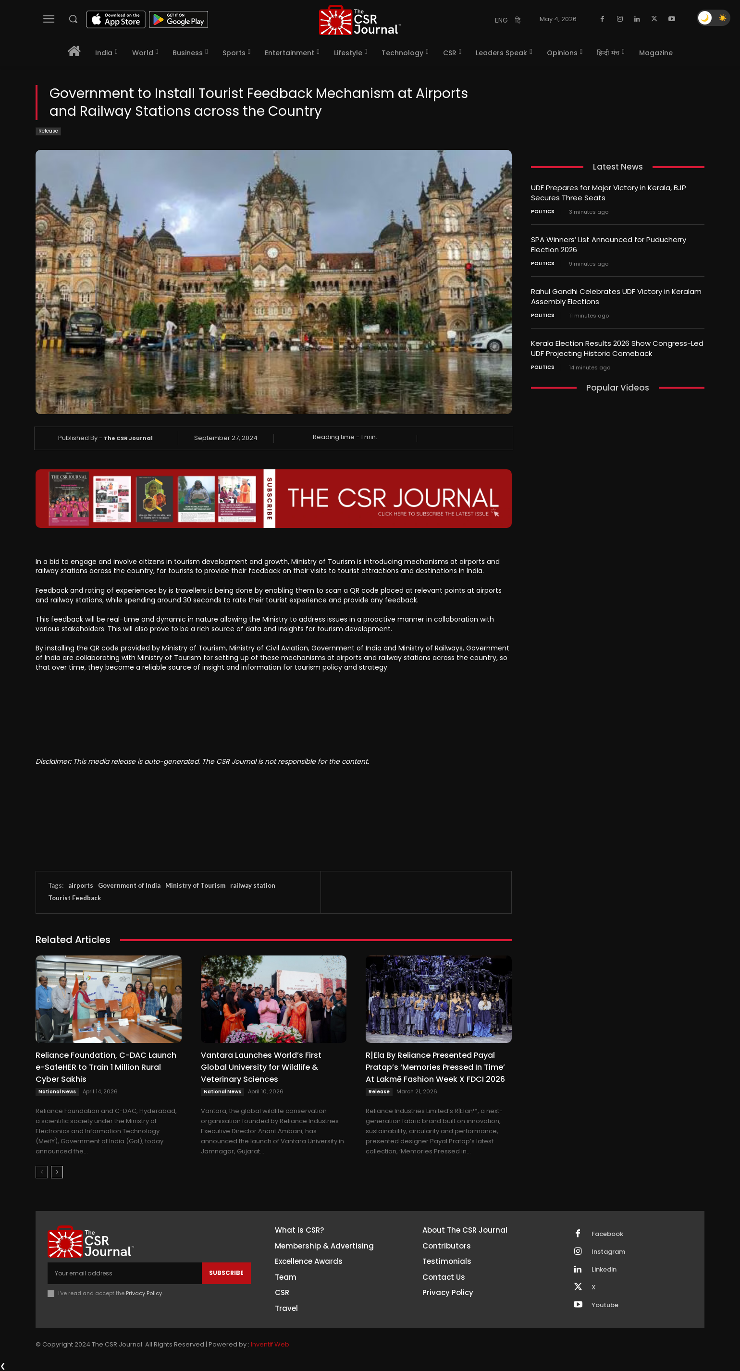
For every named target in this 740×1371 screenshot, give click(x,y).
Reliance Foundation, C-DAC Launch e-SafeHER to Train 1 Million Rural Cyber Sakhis (106, 1067)
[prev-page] (42, 1172)
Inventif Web (270, 1344)
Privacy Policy (144, 1293)
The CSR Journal (128, 438)
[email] (125, 1273)
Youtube (605, 1305)
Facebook (607, 1234)
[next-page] (57, 1172)
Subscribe (226, 1273)
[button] (73, 18)
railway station (252, 885)
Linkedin (604, 1269)
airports (80, 885)
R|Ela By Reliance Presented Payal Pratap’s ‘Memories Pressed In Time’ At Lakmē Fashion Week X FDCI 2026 (435, 1067)
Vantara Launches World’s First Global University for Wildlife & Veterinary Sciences (261, 1067)
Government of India (129, 885)
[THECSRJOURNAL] (359, 20)
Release (48, 131)
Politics (543, 211)
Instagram (608, 1252)
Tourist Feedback (74, 898)
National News (57, 1091)
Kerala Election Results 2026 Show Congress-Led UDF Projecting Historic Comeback (617, 348)
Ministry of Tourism (195, 885)
